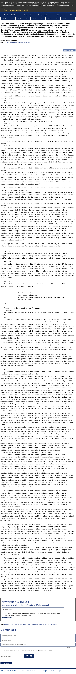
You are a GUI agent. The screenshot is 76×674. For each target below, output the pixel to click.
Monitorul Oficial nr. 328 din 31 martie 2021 (18, 42)
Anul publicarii (42, 15)
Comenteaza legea (69, 50)
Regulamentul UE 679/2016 (23, 615)
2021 (41, 18)
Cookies (48, 671)
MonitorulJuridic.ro (20, 671)
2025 (11, 18)
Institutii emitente (60, 15)
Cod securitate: (6, 656)
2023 (26, 18)
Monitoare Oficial (9, 15)
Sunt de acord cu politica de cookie (14, 9)
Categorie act (27, 15)
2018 (64, 18)
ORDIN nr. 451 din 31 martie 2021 (48, 624)
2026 (4, 18)
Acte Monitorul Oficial (20, 624)
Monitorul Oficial (8, 624)
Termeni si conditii (40, 671)
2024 (19, 18)
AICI (51, 5)
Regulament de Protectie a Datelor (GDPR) (37, 2)
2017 (71, 18)
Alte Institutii (34, 624)
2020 (49, 18)
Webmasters (55, 671)
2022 (34, 18)
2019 (56, 18)
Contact (62, 671)
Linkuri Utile (30, 671)
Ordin (28, 624)
